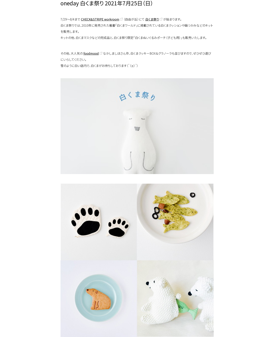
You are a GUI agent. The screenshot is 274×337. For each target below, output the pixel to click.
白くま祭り (152, 19)
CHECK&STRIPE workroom (100, 19)
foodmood (91, 53)
